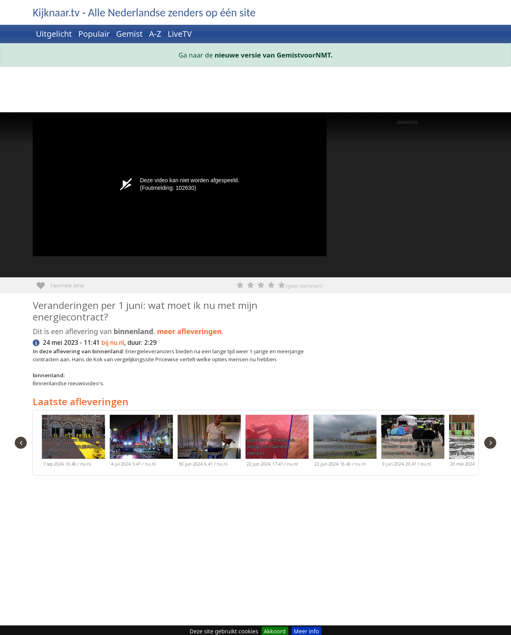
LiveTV (180, 33)
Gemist (129, 33)
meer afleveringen (189, 331)
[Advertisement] (255, 91)
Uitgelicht (54, 33)
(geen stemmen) (304, 286)
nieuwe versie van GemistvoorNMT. (274, 55)
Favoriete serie (44, 283)
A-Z (155, 33)
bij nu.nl (112, 342)
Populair (94, 33)
